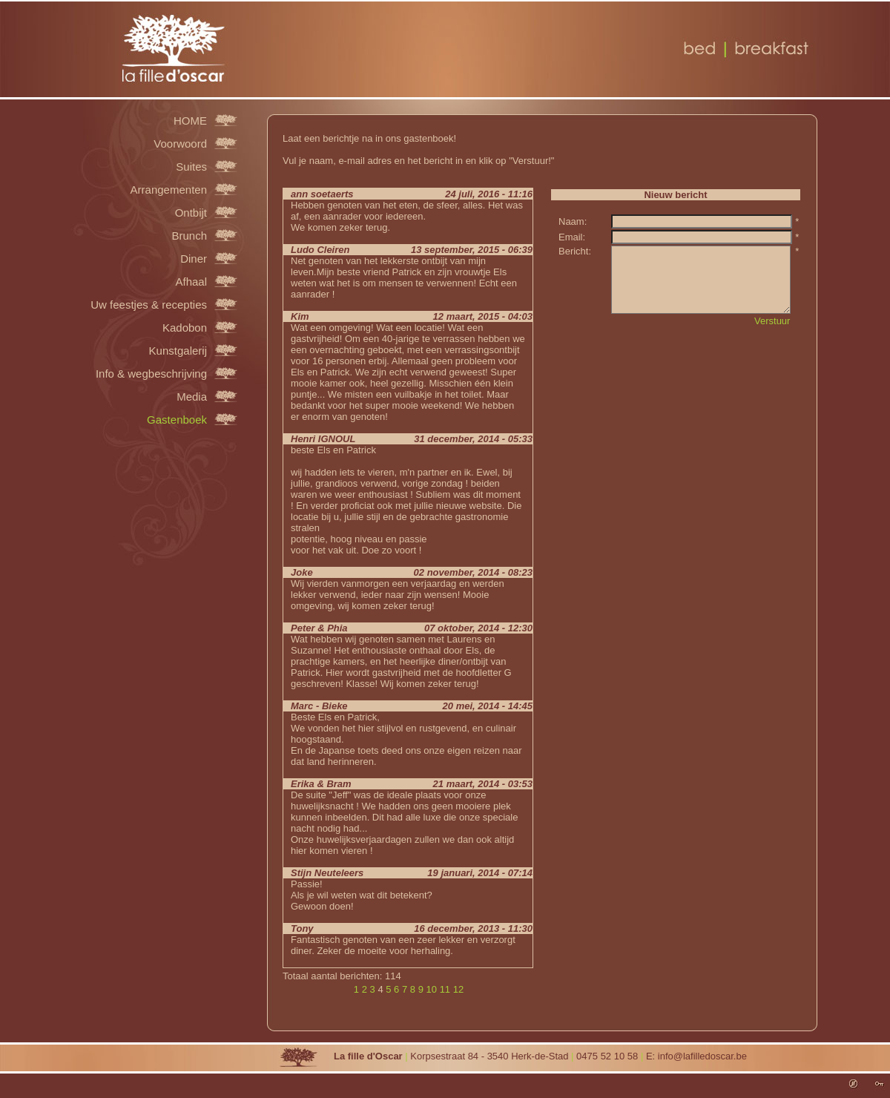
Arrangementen (169, 189)
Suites (191, 166)
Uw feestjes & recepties (148, 304)
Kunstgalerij (178, 350)
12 (458, 989)
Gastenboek (177, 419)
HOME (190, 120)
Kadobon (184, 327)
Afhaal (191, 281)
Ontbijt (191, 212)
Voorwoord (180, 143)
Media (192, 396)
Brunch (189, 235)
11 (445, 989)
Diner (193, 258)
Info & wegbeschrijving (151, 373)
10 (431, 989)
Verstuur (772, 320)
